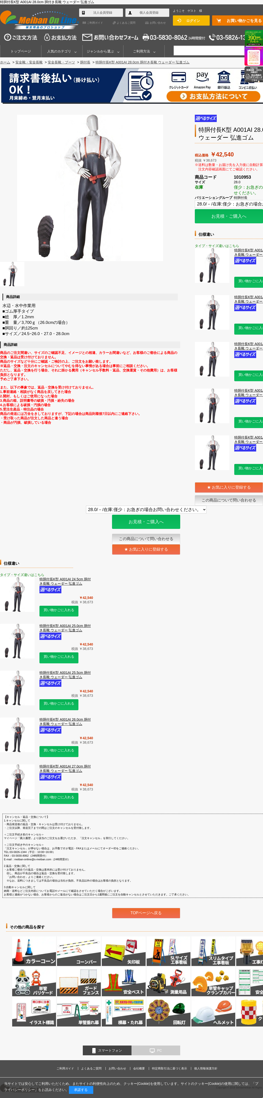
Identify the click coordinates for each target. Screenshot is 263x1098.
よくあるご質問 (126, 22)
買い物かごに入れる (59, 610)
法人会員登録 (102, 12)
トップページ (20, 51)
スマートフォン (107, 1050)
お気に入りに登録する (231, 487)
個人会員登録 (149, 12)
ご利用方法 (141, 51)
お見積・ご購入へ (228, 216)
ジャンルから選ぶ (100, 51)
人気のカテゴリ (59, 51)
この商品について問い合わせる (229, 500)
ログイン (193, 21)
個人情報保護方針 (205, 1068)
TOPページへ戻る (146, 913)
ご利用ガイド (95, 22)
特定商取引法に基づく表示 (169, 1068)
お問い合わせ (158, 22)
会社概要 (139, 1068)
